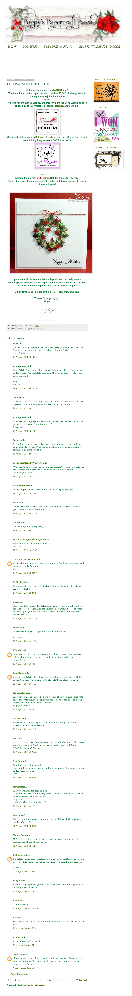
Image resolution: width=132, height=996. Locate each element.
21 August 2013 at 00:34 (25, 826)
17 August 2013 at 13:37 (24, 476)
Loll (15, 738)
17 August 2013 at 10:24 (25, 357)
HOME (12, 46)
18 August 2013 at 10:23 (25, 618)
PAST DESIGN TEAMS (58, 46)
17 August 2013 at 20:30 (25, 550)
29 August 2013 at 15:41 (25, 928)
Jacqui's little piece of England (29, 539)
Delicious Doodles (45, 137)
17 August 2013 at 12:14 (24, 431)
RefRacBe (18, 582)
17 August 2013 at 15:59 (25, 493)
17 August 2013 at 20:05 (25, 530)
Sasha (16, 440)
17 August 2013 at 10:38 (25, 388)
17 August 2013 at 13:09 (25, 454)
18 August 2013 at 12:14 (24, 664)
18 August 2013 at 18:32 (25, 709)
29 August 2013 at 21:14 (25, 945)
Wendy (17, 650)
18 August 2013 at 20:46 (25, 729)
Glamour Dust (21, 329)
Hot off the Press (36, 329)
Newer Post (14, 980)
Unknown (18, 855)
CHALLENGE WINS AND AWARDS (99, 46)
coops (16, 627)
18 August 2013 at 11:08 (25, 641)
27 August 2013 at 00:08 (25, 908)
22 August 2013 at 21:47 (25, 871)
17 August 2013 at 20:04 (25, 513)
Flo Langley (19, 693)
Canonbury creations (24, 559)
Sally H (17, 880)
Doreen (17, 522)
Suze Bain (18, 673)
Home (48, 980)
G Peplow (18, 954)
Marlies (17, 718)
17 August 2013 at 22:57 (25, 573)
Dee (15, 602)
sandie (16, 397)
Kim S (16, 900)
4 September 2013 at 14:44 (26, 968)
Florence (58, 106)
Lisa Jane (17, 761)
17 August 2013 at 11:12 (24, 408)
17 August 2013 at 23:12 (24, 593)
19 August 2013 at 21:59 (25, 806)
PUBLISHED (30, 46)
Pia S (15, 502)
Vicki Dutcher (20, 485)
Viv (15, 917)
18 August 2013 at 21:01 (25, 777)
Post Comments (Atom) (33, 985)
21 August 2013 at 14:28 (25, 846)
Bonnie (16, 815)
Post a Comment (19, 974)
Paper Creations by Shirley (27, 463)
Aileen (16, 937)
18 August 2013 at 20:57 (25, 752)
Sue (15, 343)
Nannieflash (19, 835)
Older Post (81, 980)
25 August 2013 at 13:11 (24, 891)
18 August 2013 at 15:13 (24, 684)
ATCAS (58, 90)
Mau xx (17, 787)
